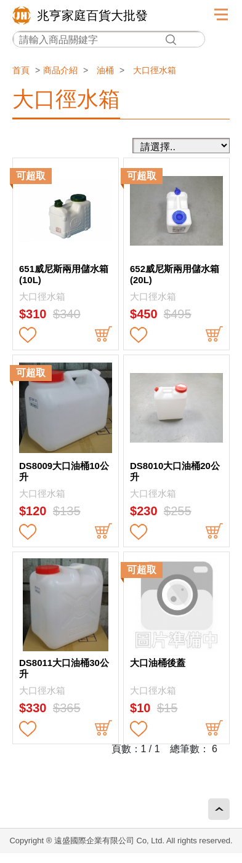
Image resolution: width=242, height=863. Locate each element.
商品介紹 (60, 70)
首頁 (21, 70)
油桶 (105, 70)
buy (103, 334)
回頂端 (219, 809)
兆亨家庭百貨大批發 (92, 15)
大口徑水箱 (154, 70)
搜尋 (170, 39)
